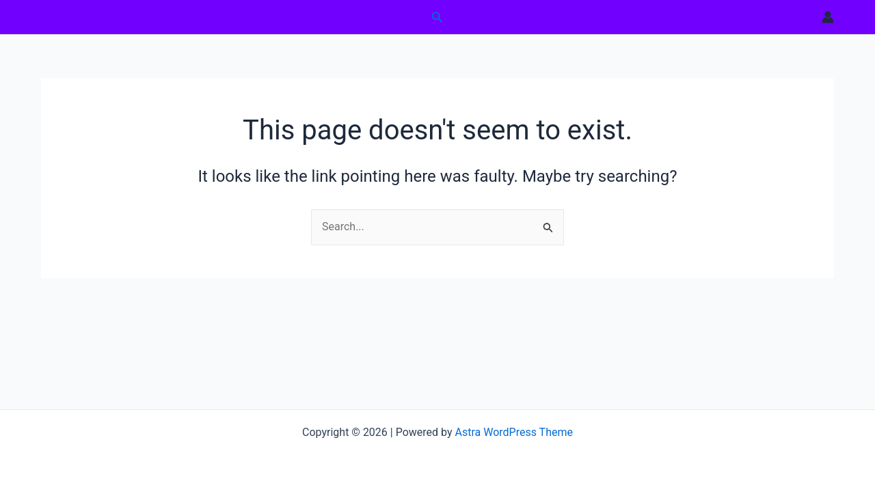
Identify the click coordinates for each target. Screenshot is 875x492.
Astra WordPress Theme (514, 432)
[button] (437, 17)
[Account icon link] (828, 17)
